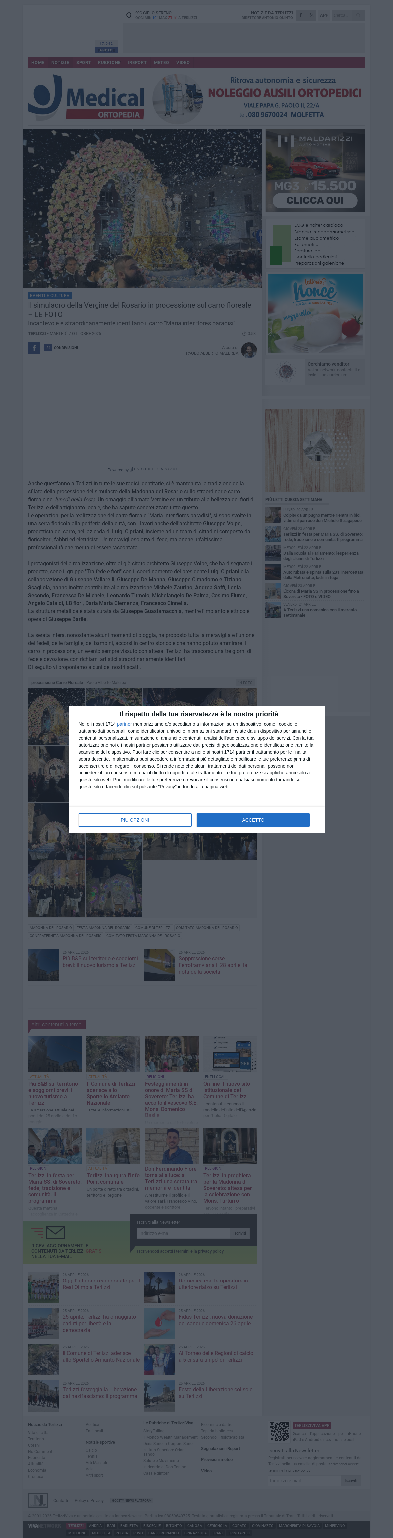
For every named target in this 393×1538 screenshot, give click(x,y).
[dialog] (197, 769)
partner (124, 724)
